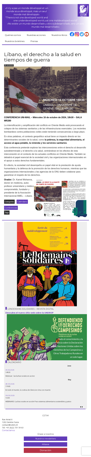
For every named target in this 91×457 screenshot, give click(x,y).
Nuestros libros (59, 35)
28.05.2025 (9, 384)
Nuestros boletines (14, 41)
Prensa (34, 41)
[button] (82, 407)
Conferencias (11, 208)
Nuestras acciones (36, 35)
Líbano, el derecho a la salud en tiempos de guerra (42, 57)
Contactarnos (8, 430)
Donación (45, 450)
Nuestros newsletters (45, 438)
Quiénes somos (13, 35)
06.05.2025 (9, 395)
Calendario (22, 201)
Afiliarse (45, 444)
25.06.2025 (9, 370)
